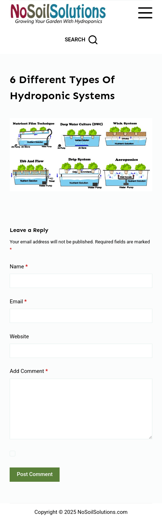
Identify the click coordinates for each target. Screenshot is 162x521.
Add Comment (29, 371)
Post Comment (34, 474)
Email (18, 301)
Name (19, 266)
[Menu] (145, 13)
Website (19, 336)
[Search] (81, 39)
